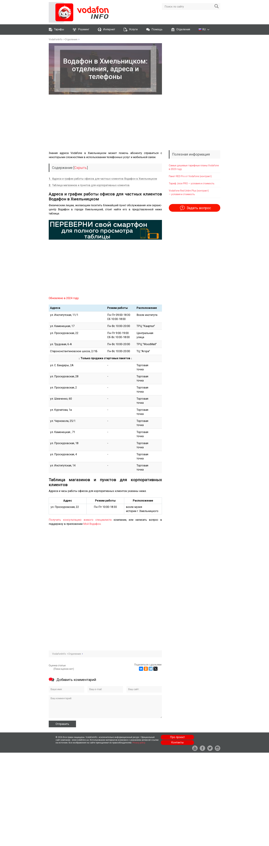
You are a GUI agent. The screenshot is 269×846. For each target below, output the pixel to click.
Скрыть (80, 168)
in (217, 748)
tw (210, 748)
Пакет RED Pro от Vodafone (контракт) (190, 176)
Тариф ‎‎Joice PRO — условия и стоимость (191, 183)
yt (195, 748)
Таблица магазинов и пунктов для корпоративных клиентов (89, 185)
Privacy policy (138, 743)
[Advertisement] (105, 123)
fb (202, 748)
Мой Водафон (92, 524)
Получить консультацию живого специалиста (80, 519)
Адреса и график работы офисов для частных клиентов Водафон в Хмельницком (103, 178)
